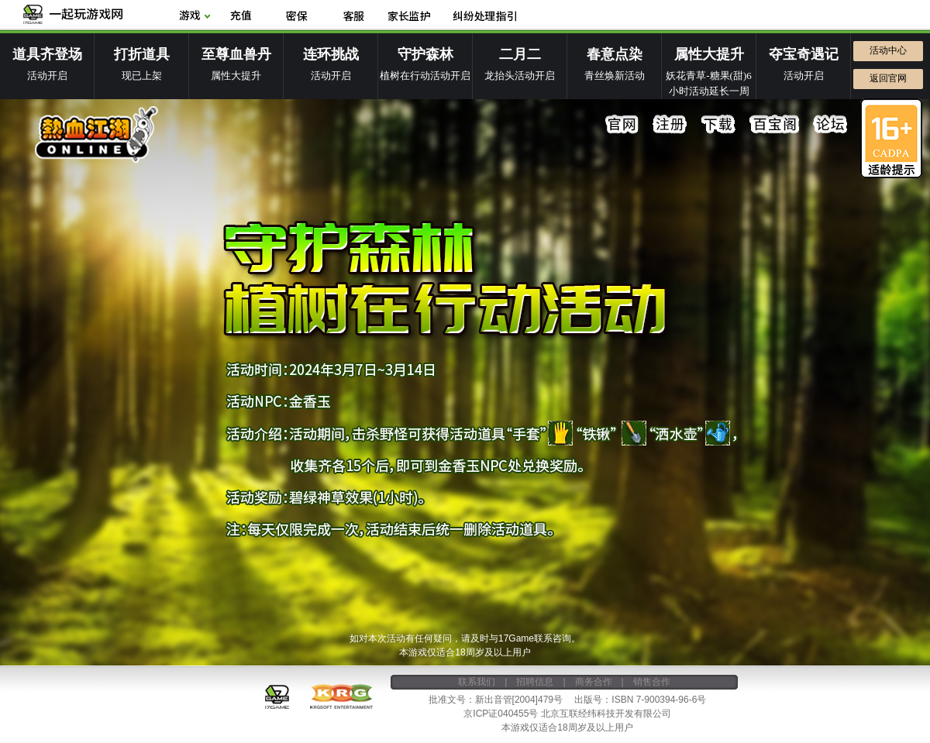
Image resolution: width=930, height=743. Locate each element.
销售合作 (651, 681)
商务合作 (593, 681)
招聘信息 (534, 681)
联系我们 (476, 681)
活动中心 (888, 50)
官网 (622, 125)
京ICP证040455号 (500, 713)
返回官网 (888, 78)
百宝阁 (774, 125)
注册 (670, 125)
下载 (718, 125)
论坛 (830, 125)
